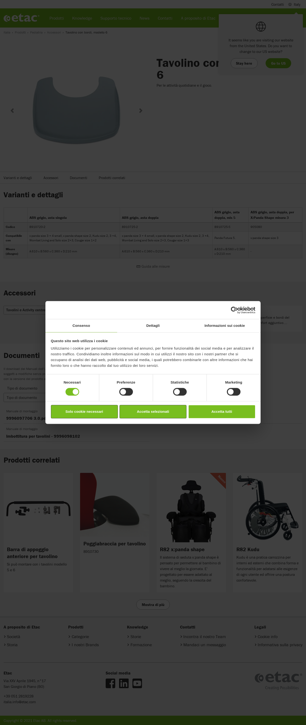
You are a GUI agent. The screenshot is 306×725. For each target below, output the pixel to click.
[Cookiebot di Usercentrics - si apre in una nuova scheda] (234, 310)
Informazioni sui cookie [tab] (225, 325)
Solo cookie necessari (84, 411)
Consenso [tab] (81, 325)
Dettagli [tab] (153, 325)
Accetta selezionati (153, 411)
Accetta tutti (221, 411)
